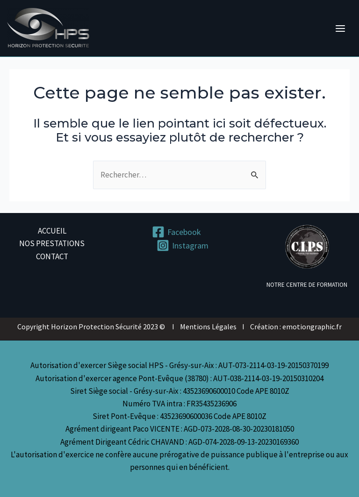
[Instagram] (182, 245)
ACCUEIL (52, 231)
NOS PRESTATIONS (52, 243)
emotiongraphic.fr (312, 326)
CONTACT (52, 256)
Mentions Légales (208, 326)
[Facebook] (176, 232)
